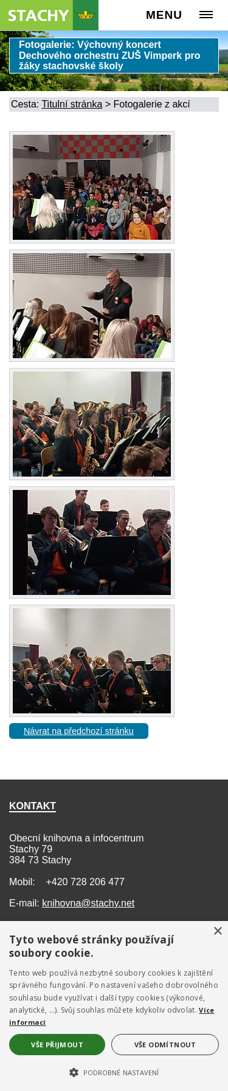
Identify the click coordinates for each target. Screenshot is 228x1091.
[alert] (114, 1006)
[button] (114, 1071)
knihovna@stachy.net (88, 903)
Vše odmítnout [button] (165, 1044)
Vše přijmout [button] (57, 1044)
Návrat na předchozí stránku (79, 731)
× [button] (217, 931)
